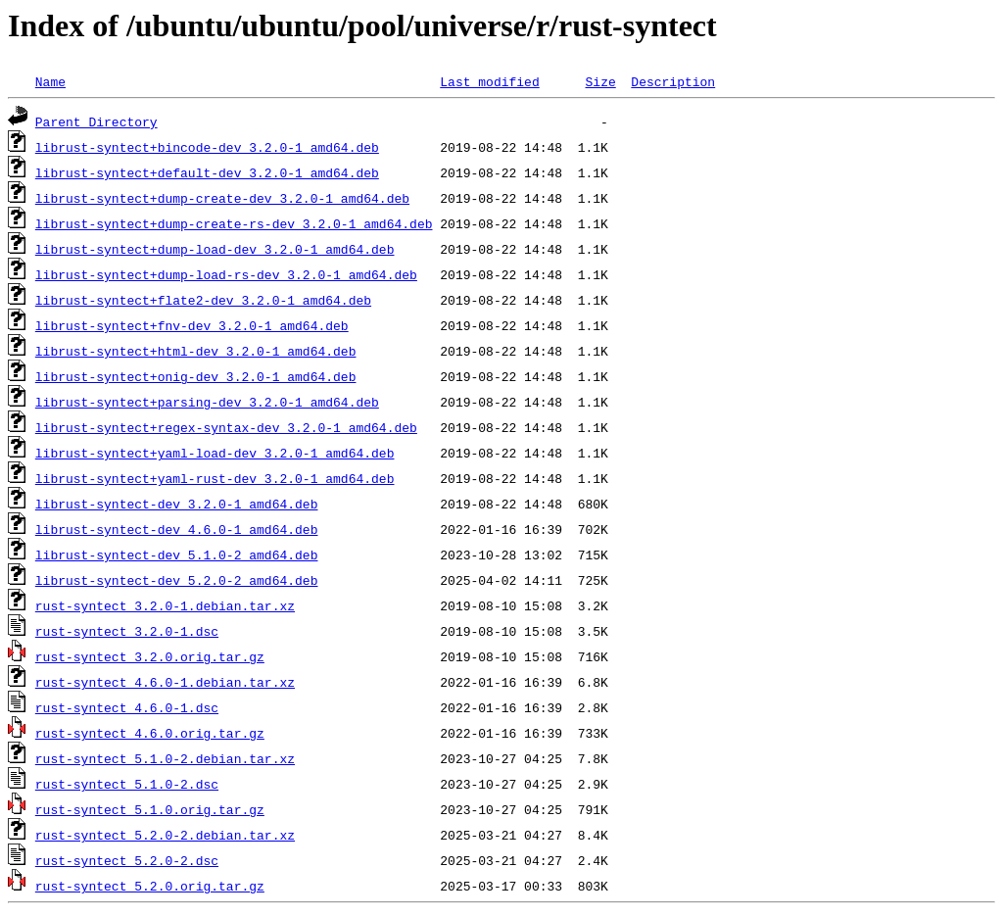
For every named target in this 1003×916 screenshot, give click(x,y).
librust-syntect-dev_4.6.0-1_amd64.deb (176, 529)
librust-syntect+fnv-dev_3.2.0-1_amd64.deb (192, 325)
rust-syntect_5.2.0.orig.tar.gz (149, 885)
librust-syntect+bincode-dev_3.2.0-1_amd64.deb (207, 147)
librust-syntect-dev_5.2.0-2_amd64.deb (176, 580)
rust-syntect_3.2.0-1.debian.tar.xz (165, 605)
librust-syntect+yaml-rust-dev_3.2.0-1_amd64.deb (215, 478)
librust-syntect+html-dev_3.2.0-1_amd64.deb (196, 351)
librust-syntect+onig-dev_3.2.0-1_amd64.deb (196, 376)
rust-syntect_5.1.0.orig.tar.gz (149, 809)
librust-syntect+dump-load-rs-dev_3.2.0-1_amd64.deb (226, 274)
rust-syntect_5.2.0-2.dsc (126, 860)
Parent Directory (96, 121)
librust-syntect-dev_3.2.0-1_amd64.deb (176, 503)
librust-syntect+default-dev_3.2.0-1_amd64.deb (207, 172)
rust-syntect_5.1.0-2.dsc (126, 784)
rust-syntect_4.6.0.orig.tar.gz (149, 733)
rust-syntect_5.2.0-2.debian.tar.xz (165, 835)
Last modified (489, 81)
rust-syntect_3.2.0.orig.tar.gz (149, 656)
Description (673, 81)
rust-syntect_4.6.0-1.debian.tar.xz (165, 682)
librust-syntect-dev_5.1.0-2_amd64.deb (176, 554)
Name (50, 81)
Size (600, 81)
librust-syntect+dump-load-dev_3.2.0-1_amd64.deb (215, 249)
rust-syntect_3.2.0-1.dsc (126, 631)
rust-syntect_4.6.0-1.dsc (126, 707)
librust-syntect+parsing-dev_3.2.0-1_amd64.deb (207, 401)
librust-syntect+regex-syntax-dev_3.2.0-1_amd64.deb (226, 427)
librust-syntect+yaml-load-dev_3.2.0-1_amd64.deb (215, 452)
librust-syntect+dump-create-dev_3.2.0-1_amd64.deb (222, 198)
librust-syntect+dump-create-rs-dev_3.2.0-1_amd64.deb (234, 223)
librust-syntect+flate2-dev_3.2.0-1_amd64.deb (203, 300)
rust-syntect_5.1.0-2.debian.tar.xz (165, 758)
